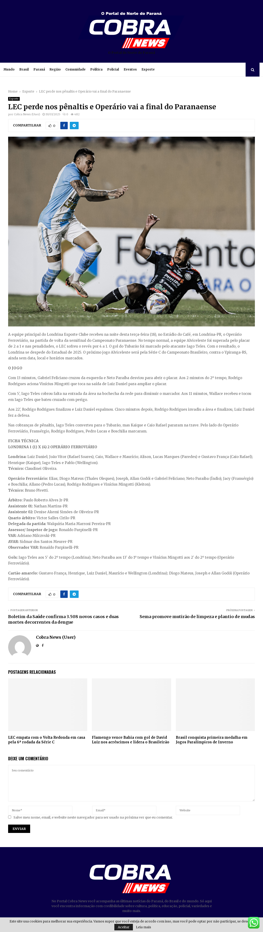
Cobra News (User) (27, 114)
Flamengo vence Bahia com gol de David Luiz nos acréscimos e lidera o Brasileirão (130, 739)
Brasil (24, 69)
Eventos (130, 69)
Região (55, 69)
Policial (113, 69)
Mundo (9, 69)
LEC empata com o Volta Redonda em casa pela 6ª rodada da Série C (46, 739)
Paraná (39, 69)
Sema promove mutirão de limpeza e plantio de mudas (197, 616)
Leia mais (143, 927)
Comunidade (75, 69)
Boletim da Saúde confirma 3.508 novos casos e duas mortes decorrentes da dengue (63, 619)
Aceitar (123, 927)
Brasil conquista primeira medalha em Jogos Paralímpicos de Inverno (211, 739)
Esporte (148, 69)
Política (96, 69)
